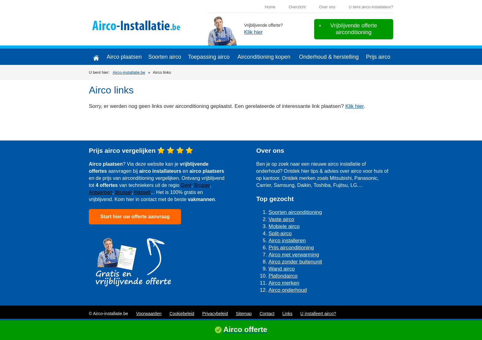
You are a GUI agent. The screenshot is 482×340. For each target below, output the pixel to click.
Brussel (123, 192)
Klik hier (253, 32)
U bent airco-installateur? (371, 7)
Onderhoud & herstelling (329, 57)
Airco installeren (287, 240)
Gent (186, 185)
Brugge (202, 185)
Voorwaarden (149, 313)
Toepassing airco (209, 57)
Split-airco (280, 233)
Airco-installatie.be (129, 72)
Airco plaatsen (124, 57)
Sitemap (243, 313)
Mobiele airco (284, 226)
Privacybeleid (215, 313)
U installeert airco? (318, 313)
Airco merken (284, 283)
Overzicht (297, 7)
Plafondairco (283, 276)
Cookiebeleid (181, 313)
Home (270, 7)
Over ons (327, 7)
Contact (266, 313)
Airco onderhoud (288, 290)
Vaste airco (281, 219)
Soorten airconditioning (295, 212)
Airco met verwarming (294, 255)
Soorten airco (164, 57)
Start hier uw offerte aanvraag (135, 216)
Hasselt (142, 192)
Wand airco (282, 269)
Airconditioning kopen (263, 57)
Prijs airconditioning (291, 248)
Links (287, 313)
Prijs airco (378, 57)
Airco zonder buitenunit (295, 262)
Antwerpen (101, 192)
